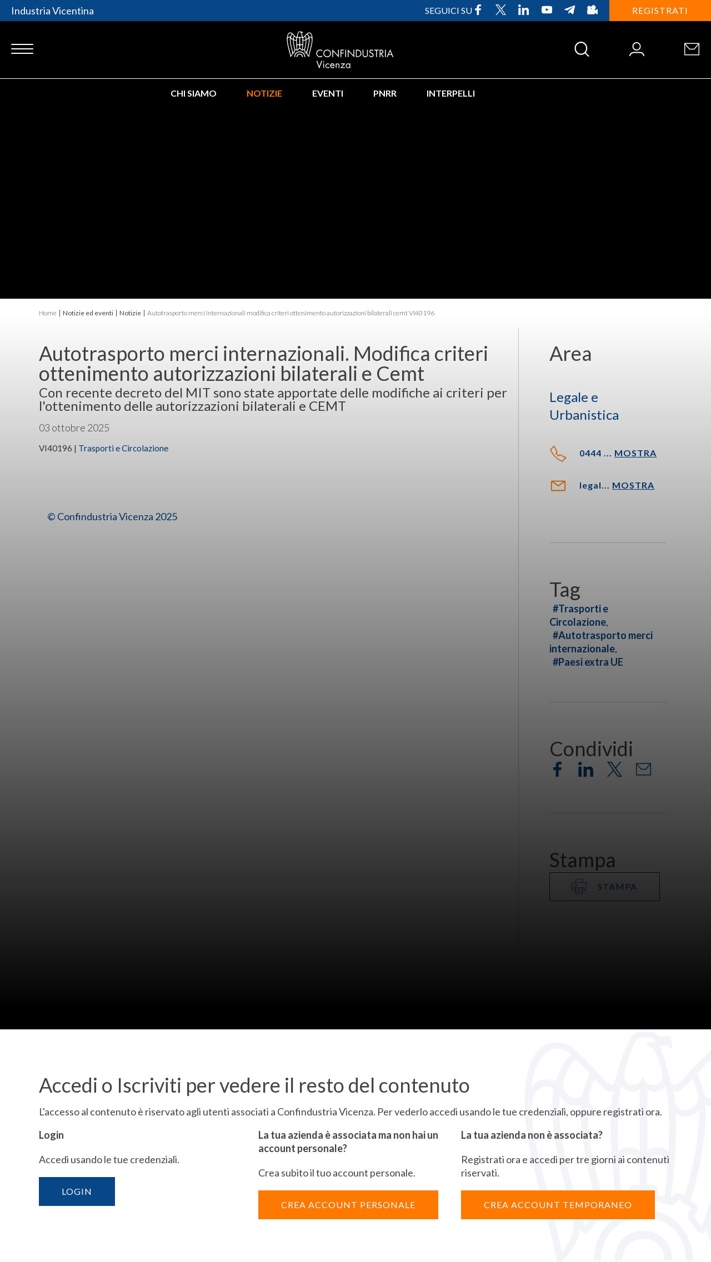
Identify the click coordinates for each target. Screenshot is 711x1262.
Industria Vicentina (52, 10)
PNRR (385, 93)
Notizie (264, 93)
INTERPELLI (451, 93)
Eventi (327, 93)
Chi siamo (194, 93)
